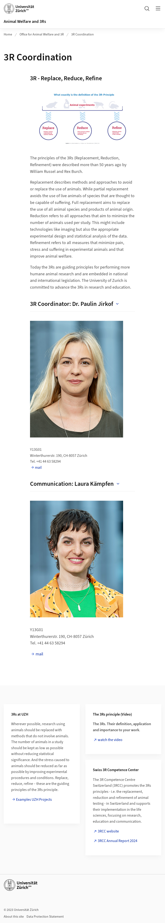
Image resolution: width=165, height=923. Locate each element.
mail (38, 467)
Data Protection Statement (45, 916)
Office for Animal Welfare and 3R (42, 34)
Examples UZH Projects (34, 799)
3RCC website (108, 831)
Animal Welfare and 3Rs (25, 21)
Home (8, 34)
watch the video (110, 739)
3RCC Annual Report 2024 (117, 840)
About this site (14, 916)
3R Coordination (82, 34)
